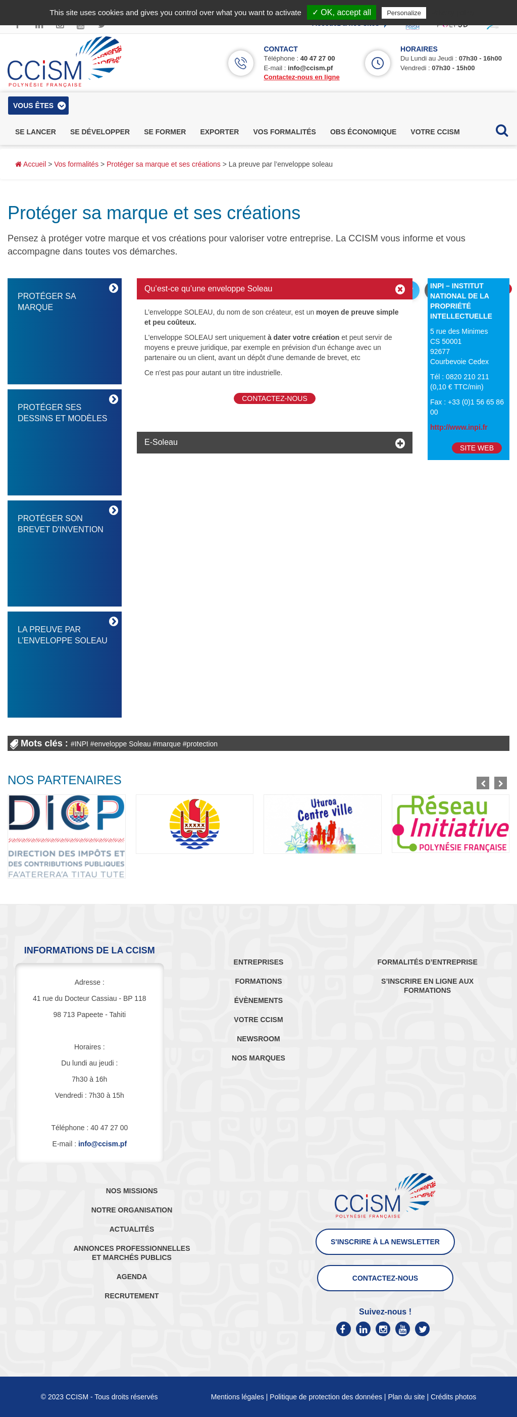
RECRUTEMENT (132, 1296)
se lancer (35, 132)
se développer (100, 132)
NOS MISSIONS (132, 1191)
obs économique (363, 132)
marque (168, 744)
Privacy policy (453, 13)
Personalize (404, 13)
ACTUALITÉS (132, 1229)
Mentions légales (237, 1397)
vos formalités (284, 132)
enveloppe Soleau (122, 744)
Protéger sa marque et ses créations (164, 164)
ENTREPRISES (259, 962)
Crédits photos (453, 1397)
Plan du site (406, 1397)
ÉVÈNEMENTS (258, 1000)
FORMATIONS (258, 981)
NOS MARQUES (258, 1058)
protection (202, 744)
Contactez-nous (274, 398)
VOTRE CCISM (258, 1020)
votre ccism (434, 132)
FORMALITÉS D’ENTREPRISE (427, 962)
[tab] (274, 288)
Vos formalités (76, 164)
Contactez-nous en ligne (301, 77)
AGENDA (132, 1277)
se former (165, 132)
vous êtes (33, 106)
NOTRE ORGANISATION (132, 1210)
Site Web (477, 448)
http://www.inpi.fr (459, 427)
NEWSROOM (258, 1039)
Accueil (30, 164)
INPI (81, 744)
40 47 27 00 (317, 58)
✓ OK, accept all (341, 12)
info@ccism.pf (310, 68)
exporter (219, 132)
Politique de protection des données (326, 1397)
